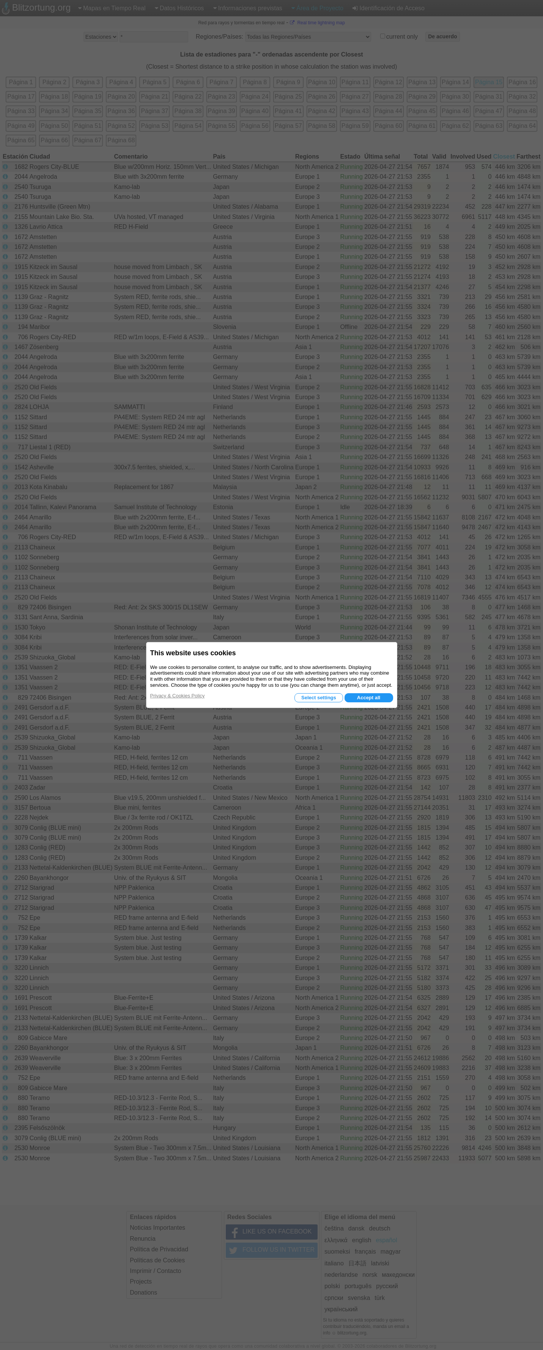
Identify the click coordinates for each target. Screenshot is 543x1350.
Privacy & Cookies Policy (177, 696)
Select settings (318, 697)
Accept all (368, 697)
